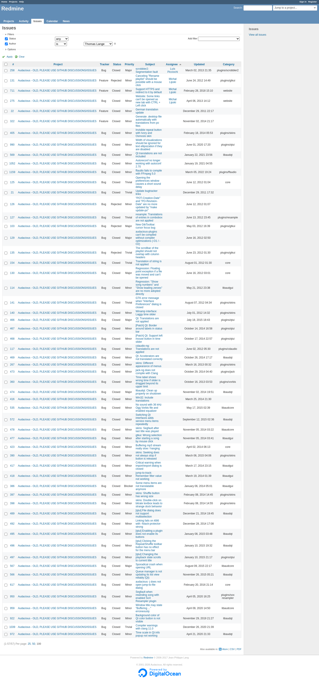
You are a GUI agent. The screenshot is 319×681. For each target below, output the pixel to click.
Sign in (303, 1)
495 (12, 533)
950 (12, 596)
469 (12, 357)
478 (12, 429)
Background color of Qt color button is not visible (148, 618)
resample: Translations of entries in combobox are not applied (149, 217)
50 (33, 643)
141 (12, 302)
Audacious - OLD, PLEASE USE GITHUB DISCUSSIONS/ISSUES (57, 70)
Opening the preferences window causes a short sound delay (148, 182)
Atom (225, 649)
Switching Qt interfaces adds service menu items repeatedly (147, 419)
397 (12, 494)
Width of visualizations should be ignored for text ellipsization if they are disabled (149, 145)
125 (12, 182)
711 (12, 90)
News (66, 21)
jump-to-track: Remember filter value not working (148, 476)
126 (12, 204)
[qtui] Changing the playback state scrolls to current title (148, 557)
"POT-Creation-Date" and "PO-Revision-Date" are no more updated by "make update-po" (148, 204)
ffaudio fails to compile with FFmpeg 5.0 (149, 172)
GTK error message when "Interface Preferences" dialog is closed (148, 302)
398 (12, 503)
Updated (199, 64)
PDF (239, 649)
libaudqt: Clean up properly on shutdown (148, 392)
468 (12, 338)
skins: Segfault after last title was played (147, 430)
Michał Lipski (173, 80)
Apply (10, 56)
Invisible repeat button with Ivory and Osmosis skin (148, 133)
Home (4, 1)
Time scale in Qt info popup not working (148, 634)
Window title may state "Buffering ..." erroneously (149, 608)
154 (12, 262)
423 (12, 446)
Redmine (148, 657)
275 (12, 100)
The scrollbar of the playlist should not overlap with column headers (147, 252)
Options (12, 49)
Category (228, 64)
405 (12, 133)
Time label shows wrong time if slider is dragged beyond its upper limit (148, 382)
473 (12, 371)
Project (58, 64)
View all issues (257, 34)
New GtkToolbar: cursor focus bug (145, 226)
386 (12, 486)
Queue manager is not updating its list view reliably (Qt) (149, 574)
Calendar (52, 21)
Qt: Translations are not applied (147, 320)
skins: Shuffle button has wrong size (148, 495)
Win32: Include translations (144, 399)
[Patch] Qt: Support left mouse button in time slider (149, 338)
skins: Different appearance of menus (148, 365)
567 (12, 566)
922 (12, 618)
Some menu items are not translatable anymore (148, 486)
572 (12, 419)
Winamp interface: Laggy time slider (146, 313)
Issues (37, 21)
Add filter (192, 38)
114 (12, 287)
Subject (150, 64)
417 (12, 465)
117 (12, 348)
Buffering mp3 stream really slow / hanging (148, 447)
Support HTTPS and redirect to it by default (149, 91)
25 (29, 643)
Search (237, 7)
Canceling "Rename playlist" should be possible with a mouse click (149, 80)
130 (12, 273)
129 (12, 237)
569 (12, 154)
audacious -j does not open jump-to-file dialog (148, 584)
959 (12, 608)
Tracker (104, 64)
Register (312, 1)
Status (12, 38)
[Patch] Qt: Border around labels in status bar (149, 328)
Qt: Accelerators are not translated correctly (149, 357)
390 (12, 455)
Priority (129, 64)
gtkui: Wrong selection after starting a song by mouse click (149, 438)
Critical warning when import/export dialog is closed (148, 465)
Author (12, 43)
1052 (12, 163)
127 (12, 217)
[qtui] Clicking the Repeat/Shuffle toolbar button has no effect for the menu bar (149, 545)
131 (12, 80)
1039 (12, 627)
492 (12, 523)
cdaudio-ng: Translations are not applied (147, 349)
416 (12, 399)
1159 (12, 172)
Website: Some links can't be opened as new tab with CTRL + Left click (148, 101)
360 (12, 381)
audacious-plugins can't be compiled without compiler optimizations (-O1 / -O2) (148, 238)
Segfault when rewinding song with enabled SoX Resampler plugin (147, 596)
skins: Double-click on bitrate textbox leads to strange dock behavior (149, 503)
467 (12, 328)
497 (12, 557)
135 (12, 252)
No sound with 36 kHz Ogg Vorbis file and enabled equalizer (148, 407)
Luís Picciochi (172, 70)
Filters (11, 34)
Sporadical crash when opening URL (149, 566)
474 (12, 392)
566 (12, 574)
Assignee (172, 64)
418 (12, 475)
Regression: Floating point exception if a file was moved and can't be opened (149, 273)
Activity (23, 21)
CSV (232, 649)
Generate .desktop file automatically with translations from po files (148, 121)
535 (12, 407)
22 (12, 111)
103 (12, 226)
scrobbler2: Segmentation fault (147, 70)
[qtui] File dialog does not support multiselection (148, 513)
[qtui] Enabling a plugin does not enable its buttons (149, 534)
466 (12, 319)
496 (12, 545)
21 (12, 192)
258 (12, 70)
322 (12, 121)
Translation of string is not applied (148, 263)
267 (12, 364)
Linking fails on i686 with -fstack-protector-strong (148, 523)
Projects (13, 1)
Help (21, 1)
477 (12, 438)
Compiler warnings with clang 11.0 (147, 627)
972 (12, 634)
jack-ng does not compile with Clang (147, 372)
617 (12, 584)
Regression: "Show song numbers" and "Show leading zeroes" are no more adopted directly (149, 288)
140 (12, 312)
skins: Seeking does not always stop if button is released (147, 455)
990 (12, 144)
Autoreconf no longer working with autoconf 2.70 (148, 163)
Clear (22, 56)
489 (12, 513)
